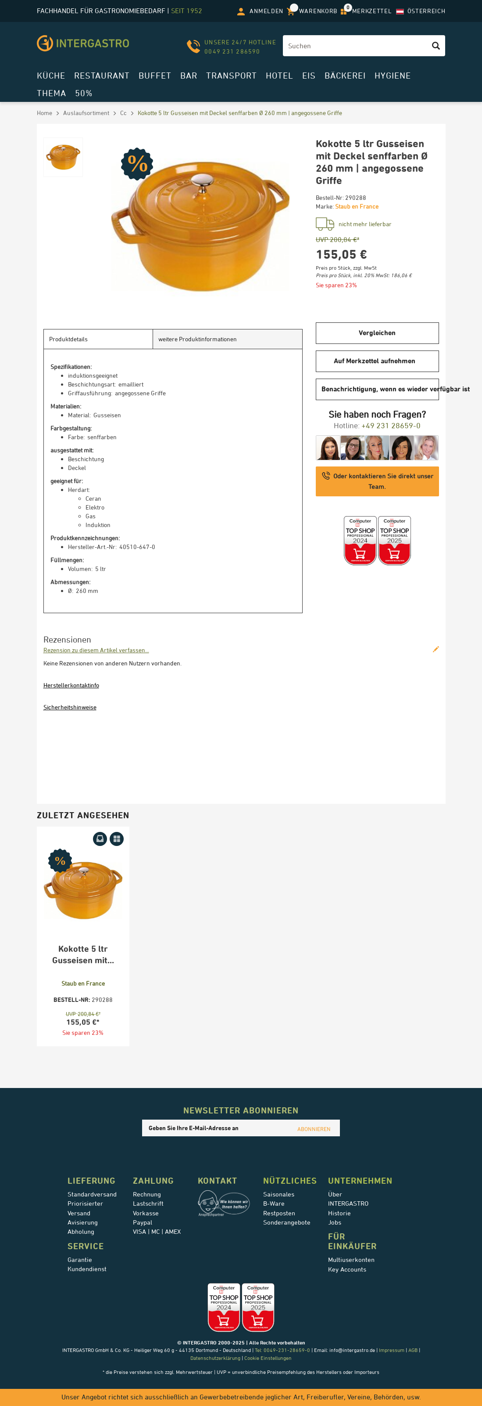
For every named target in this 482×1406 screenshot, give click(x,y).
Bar (188, 75)
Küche (51, 75)
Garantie (80, 1260)
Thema (51, 93)
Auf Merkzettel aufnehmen (374, 361)
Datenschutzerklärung (215, 1358)
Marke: (325, 206)
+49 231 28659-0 (391, 425)
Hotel (279, 75)
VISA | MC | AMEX (157, 1232)
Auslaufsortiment (86, 112)
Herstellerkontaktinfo (71, 685)
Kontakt (217, 1180)
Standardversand (92, 1194)
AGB (413, 1350)
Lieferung (92, 1180)
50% (84, 93)
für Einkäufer (352, 1241)
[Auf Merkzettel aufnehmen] (117, 839)
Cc (123, 112)
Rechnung (147, 1194)
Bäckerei (345, 75)
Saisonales (278, 1194)
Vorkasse (146, 1213)
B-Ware (274, 1203)
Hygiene (393, 75)
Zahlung (153, 1180)
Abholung (81, 1232)
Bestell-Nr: (330, 197)
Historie (339, 1213)
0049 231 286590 (232, 51)
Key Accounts (347, 1269)
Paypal (142, 1222)
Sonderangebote (287, 1222)
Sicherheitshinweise (69, 707)
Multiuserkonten (351, 1260)
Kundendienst (87, 1269)
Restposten (279, 1213)
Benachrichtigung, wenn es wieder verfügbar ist (380, 389)
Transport (231, 75)
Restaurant (102, 75)
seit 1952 (186, 11)
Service (86, 1246)
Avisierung (83, 1222)
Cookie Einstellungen (268, 1358)
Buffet (155, 75)
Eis (309, 75)
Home (44, 112)
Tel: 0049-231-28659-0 (281, 1350)
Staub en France (356, 206)
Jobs (334, 1222)
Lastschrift (148, 1203)
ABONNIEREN (314, 1128)
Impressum (391, 1350)
